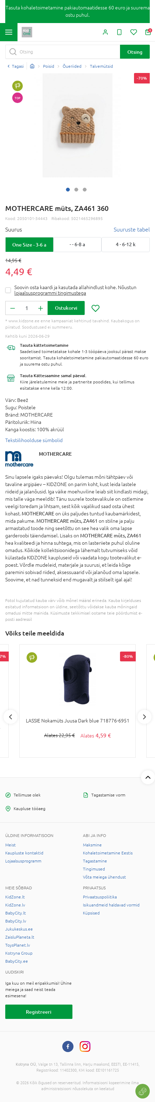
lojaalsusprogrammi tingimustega (50, 293)
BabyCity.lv (15, 921)
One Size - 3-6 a (29, 245)
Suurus (13, 229)
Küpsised (91, 913)
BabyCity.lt (15, 913)
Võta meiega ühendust (104, 877)
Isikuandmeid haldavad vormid (111, 905)
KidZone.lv (15, 905)
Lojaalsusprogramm (23, 861)
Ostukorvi (66, 308)
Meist (10, 845)
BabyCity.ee (16, 961)
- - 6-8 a (77, 244)
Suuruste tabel (132, 229)
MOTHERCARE (55, 454)
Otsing (134, 52)
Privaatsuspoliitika (100, 897)
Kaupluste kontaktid (24, 853)
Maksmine (92, 845)
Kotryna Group (19, 953)
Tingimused (94, 869)
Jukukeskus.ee (19, 929)
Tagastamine (95, 861)
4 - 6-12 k (125, 244)
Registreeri (38, 1012)
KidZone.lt (15, 897)
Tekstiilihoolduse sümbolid (34, 440)
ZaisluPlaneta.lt (19, 937)
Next (145, 717)
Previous (10, 717)
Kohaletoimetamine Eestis (108, 853)
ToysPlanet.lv (17, 945)
